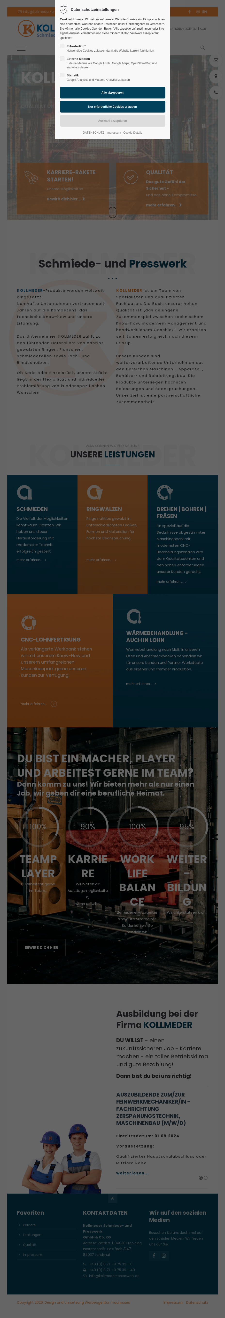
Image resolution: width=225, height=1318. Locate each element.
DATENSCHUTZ (93, 132)
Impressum (114, 132)
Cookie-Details (132, 132)
